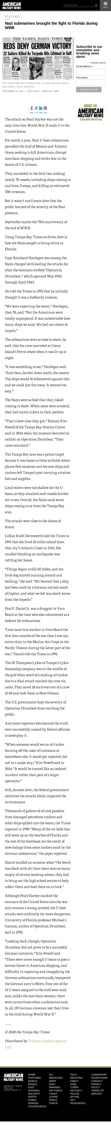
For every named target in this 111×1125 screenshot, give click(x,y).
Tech (73, 1074)
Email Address (84, 66)
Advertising (99, 1077)
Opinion (33, 1103)
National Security (34, 1092)
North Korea (32, 1098)
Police (74, 1093)
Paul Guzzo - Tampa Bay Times (43, 91)
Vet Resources (78, 1102)
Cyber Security (76, 1089)
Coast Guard (53, 1095)
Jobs (73, 1084)
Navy (52, 1084)
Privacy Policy (96, 1086)
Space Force (53, 1102)
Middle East (32, 1086)
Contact (97, 1081)
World (32, 1081)
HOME (31, 1074)
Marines (54, 1087)
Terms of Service (97, 1092)
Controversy (36, 1106)
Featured (12, 16)
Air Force (55, 1090)
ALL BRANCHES (56, 1076)
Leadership (99, 1074)
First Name (82, 77)
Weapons (76, 1077)
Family (74, 1081)
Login (19, 1090)
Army (52, 1081)
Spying (74, 1096)
